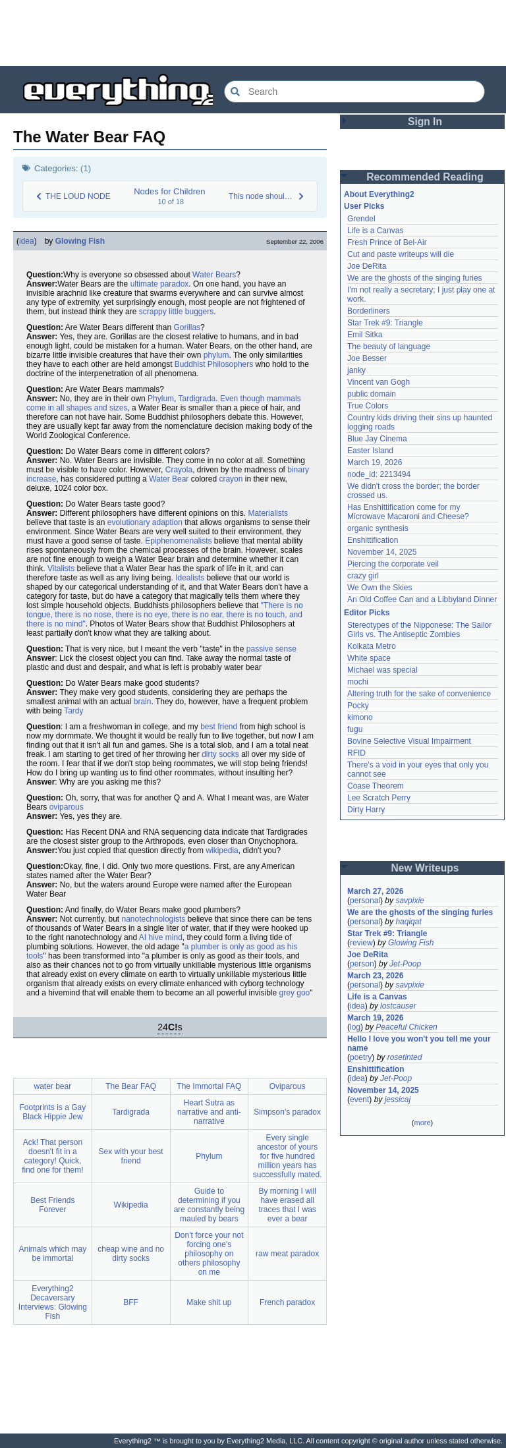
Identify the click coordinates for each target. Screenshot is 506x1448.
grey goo (294, 992)
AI (142, 937)
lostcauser (398, 1006)
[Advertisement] (253, 33)
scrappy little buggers (176, 311)
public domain (371, 394)
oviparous (66, 807)
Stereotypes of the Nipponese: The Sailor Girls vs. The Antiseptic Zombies (419, 630)
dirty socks (220, 754)
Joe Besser (367, 358)
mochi (357, 681)
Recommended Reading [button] (425, 176)
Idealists (189, 577)
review (361, 942)
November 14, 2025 (381, 552)
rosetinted (404, 1057)
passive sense (271, 649)
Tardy (73, 710)
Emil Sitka (364, 334)
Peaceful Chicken (406, 1027)
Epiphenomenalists (178, 540)
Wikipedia (131, 1205)
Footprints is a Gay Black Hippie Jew (53, 1112)
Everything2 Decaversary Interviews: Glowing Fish (52, 1302)
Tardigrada (197, 398)
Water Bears (214, 274)
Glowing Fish (80, 241)
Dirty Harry (366, 809)
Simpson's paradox (287, 1112)
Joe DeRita (366, 266)
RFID (356, 753)
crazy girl (363, 575)
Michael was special (382, 670)
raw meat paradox (287, 1253)
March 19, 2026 (374, 462)
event (359, 1099)
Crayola (178, 469)
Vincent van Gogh (378, 382)
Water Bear (168, 479)
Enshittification (372, 540)
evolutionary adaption (145, 522)
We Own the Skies (379, 587)
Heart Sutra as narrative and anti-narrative (209, 1112)
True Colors (367, 405)
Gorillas (186, 327)
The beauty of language (388, 346)
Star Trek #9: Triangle (385, 322)
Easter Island (370, 450)
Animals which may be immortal (53, 1253)
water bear (53, 1086)
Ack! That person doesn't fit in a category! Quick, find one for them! (52, 1156)
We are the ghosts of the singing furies (414, 278)
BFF (130, 1302)
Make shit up (208, 1302)
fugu (354, 729)
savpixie (409, 900)
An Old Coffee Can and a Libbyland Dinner (422, 599)
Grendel (361, 218)
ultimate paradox (159, 284)
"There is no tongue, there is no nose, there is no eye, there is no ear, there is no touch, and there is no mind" (164, 614)
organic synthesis (377, 528)
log (355, 1027)
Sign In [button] (425, 121)
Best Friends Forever (52, 1205)
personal (365, 900)
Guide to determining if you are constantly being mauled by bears (209, 1204)
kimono (360, 717)
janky (356, 370)
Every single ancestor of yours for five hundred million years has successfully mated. (287, 1156)
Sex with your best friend (131, 1156)
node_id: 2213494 (378, 474)
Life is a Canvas (375, 230)
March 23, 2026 (375, 975)
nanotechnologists (154, 919)
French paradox (287, 1302)
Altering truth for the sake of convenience (419, 693)
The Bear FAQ (130, 1086)
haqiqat (408, 921)
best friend (218, 726)
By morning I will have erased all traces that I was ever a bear (287, 1204)
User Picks (364, 206)
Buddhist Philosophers (214, 364)
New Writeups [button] (425, 868)
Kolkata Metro (371, 646)
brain (143, 701)
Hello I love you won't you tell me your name (419, 1043)
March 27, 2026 (375, 891)
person (362, 963)
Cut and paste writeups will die (400, 254)
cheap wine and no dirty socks (131, 1253)
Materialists (268, 513)
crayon (230, 479)
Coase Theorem (375, 786)
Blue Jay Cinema (377, 438)
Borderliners (368, 311)
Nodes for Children (169, 191)
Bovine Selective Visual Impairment (409, 741)
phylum (216, 355)
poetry (361, 1057)
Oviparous (287, 1086)
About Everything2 (379, 194)
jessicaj (397, 1099)
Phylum (161, 398)
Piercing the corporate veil (393, 564)
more (422, 1123)
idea (26, 241)
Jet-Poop (405, 963)
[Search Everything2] (354, 91)
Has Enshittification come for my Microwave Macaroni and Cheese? (408, 512)
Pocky (358, 705)
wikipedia (222, 850)
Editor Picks (366, 612)
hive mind (166, 937)
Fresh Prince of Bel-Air (387, 242)
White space (369, 658)
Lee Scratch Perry (378, 797)
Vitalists (60, 568)
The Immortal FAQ (209, 1086)
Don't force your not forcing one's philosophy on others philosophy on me (209, 1254)
